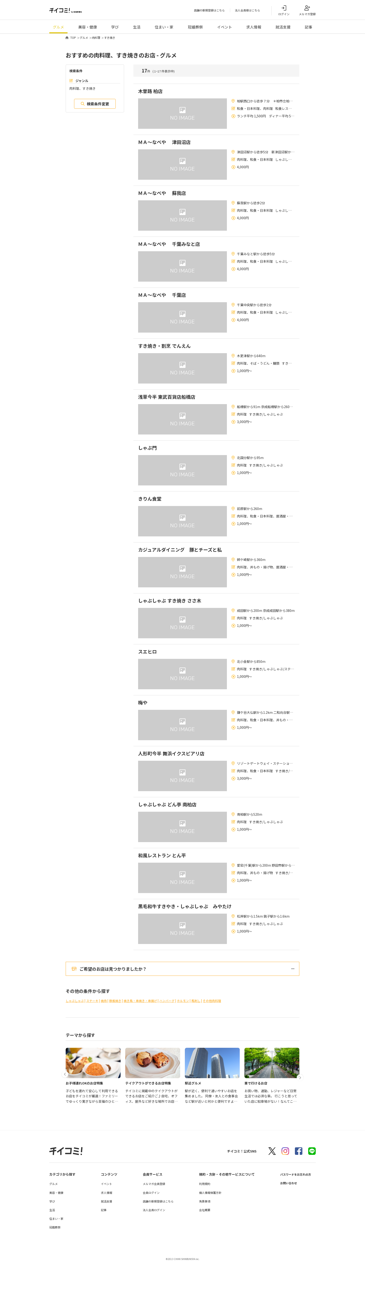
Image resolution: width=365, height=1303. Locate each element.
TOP (73, 39)
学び (115, 28)
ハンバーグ (174, 1041)
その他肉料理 (222, 1041)
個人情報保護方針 (206, 1233)
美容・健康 (87, 28)
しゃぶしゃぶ (75, 1041)
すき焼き (109, 39)
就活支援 (283, 28)
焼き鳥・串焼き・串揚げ (145, 1041)
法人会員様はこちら (247, 11)
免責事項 (201, 1242)
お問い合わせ (285, 1223)
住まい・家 (164, 28)
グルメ (58, 28)
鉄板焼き (118, 1041)
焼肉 (106, 1041)
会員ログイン (148, 1233)
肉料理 (96, 39)
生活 (136, 28)
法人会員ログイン (151, 1251)
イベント (224, 28)
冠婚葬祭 (195, 28)
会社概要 (201, 1251)
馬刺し (205, 1041)
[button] (66, 1108)
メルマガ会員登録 (151, 1225)
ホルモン (190, 1041)
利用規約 (201, 1225)
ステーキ (94, 1041)
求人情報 (253, 28)
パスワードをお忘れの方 (293, 1215)
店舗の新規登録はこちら (209, 11)
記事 (308, 28)
